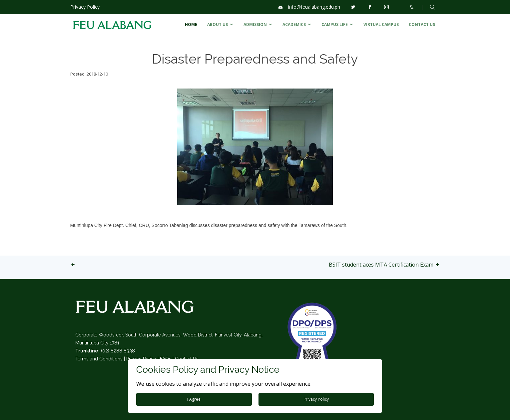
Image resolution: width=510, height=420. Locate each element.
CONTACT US (422, 24)
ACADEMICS (294, 24)
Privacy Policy (85, 7)
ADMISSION (255, 24)
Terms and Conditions (99, 358)
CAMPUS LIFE (334, 24)
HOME (191, 24)
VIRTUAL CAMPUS (381, 24)
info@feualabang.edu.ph (314, 6)
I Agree (194, 399)
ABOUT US (217, 24)
